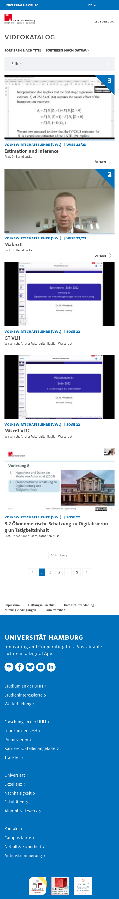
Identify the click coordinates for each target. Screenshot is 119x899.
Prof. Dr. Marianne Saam (20, 536)
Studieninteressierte (23, 695)
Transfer (12, 757)
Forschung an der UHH (25, 722)
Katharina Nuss (49, 536)
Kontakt (11, 829)
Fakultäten (14, 802)
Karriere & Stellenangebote (29, 748)
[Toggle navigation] (113, 5)
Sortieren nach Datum (66, 50)
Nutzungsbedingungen (20, 610)
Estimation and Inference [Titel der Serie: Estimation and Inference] (31, 151)
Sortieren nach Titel (22, 50)
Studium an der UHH (23, 686)
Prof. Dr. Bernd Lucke (18, 157)
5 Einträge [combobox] (59, 555)
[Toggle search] (102, 5)
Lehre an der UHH (20, 731)
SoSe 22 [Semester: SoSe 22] (73, 331)
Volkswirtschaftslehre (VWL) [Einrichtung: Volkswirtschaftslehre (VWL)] (32, 144)
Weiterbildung (17, 704)
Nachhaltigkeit (18, 793)
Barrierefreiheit (55, 610)
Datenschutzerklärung (79, 605)
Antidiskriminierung (23, 856)
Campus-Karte (17, 838)
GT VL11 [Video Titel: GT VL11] (12, 338)
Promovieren (16, 740)
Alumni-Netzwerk (20, 811)
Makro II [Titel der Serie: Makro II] (13, 244)
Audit (55, 879)
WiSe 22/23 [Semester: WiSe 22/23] (76, 144)
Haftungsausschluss (42, 605)
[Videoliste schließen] (103, 162)
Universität (14, 775)
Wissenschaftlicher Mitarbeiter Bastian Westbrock (38, 344)
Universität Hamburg (21, 5)
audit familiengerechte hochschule (37, 884)
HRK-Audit (82, 879)
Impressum (12, 605)
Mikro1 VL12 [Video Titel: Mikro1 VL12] (17, 430)
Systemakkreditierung (105, 879)
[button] (90, 5)
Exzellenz (13, 784)
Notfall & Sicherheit (22, 847)
